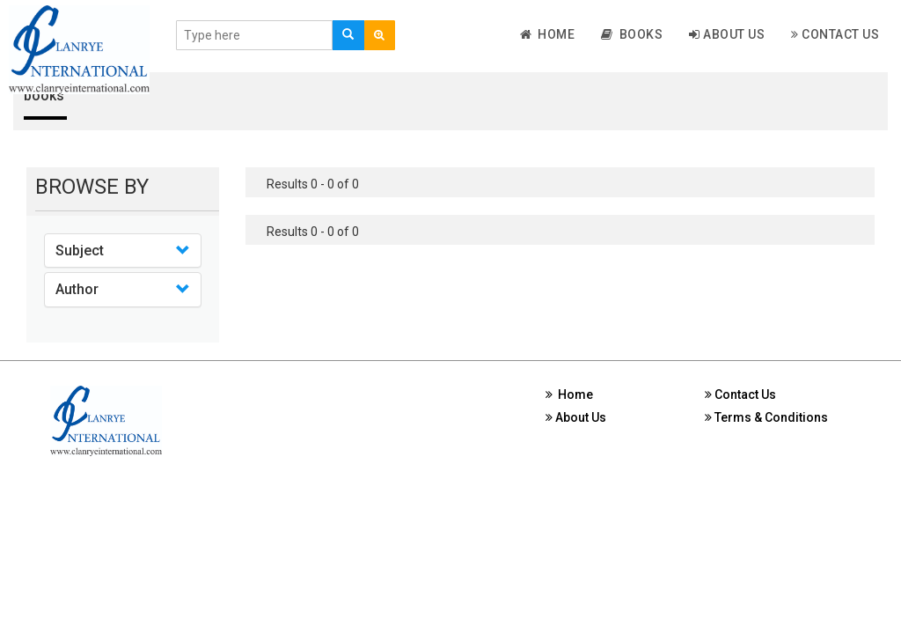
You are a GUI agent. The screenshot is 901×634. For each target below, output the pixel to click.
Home (547, 34)
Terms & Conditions (766, 417)
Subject (79, 250)
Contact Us (835, 34)
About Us (727, 34)
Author (77, 289)
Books (632, 34)
